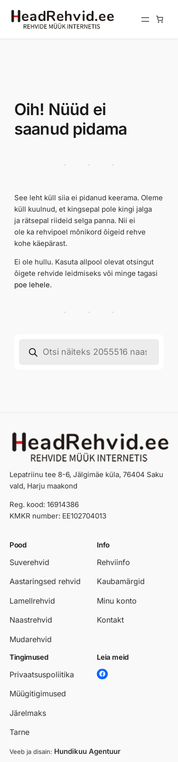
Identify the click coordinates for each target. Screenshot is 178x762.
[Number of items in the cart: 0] (160, 19)
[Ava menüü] (145, 19)
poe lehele (32, 284)
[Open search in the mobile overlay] (89, 352)
